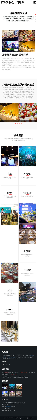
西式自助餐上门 (11, 357)
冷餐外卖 (6, 372)
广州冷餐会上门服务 (13, 2)
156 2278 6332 (8, 406)
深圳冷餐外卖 (24, 372)
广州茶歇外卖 (31, 355)
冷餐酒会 (4, 357)
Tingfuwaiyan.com (30, 418)
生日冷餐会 (13, 374)
